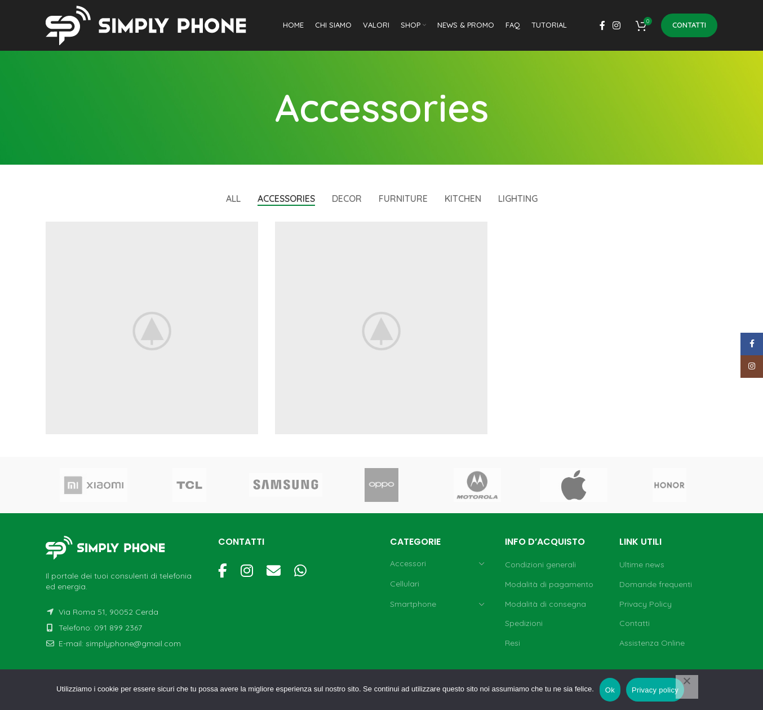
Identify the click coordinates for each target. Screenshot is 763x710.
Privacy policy (655, 690)
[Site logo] (150, 25)
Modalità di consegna (545, 604)
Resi (512, 643)
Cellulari (404, 584)
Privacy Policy (645, 604)
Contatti (689, 24)
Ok (610, 690)
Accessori (408, 563)
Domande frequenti (655, 584)
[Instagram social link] (616, 25)
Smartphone (413, 604)
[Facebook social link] (602, 25)
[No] (687, 687)
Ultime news (641, 564)
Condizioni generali (540, 564)
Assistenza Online (652, 643)
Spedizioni (524, 623)
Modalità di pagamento (549, 584)
